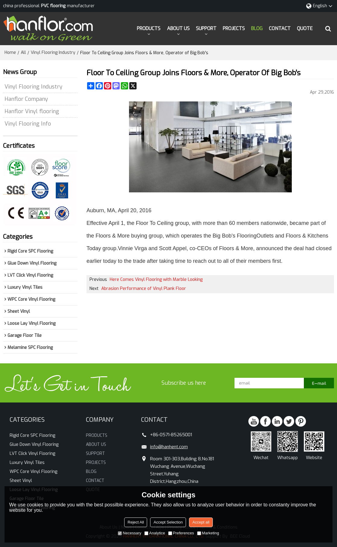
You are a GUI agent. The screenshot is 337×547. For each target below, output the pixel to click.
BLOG (257, 28)
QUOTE (305, 28)
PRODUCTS (148, 28)
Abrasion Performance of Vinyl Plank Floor (143, 288)
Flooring (247, 236)
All (23, 52)
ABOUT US (178, 28)
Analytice (154, 533)
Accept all (200, 522)
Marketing (208, 533)
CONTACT (280, 28)
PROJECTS (234, 28)
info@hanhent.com (169, 447)
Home (10, 52)
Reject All (136, 522)
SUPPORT (206, 28)
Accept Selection (168, 522)
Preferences (181, 533)
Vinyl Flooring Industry (53, 52)
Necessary (129, 533)
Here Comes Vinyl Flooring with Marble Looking (156, 279)
